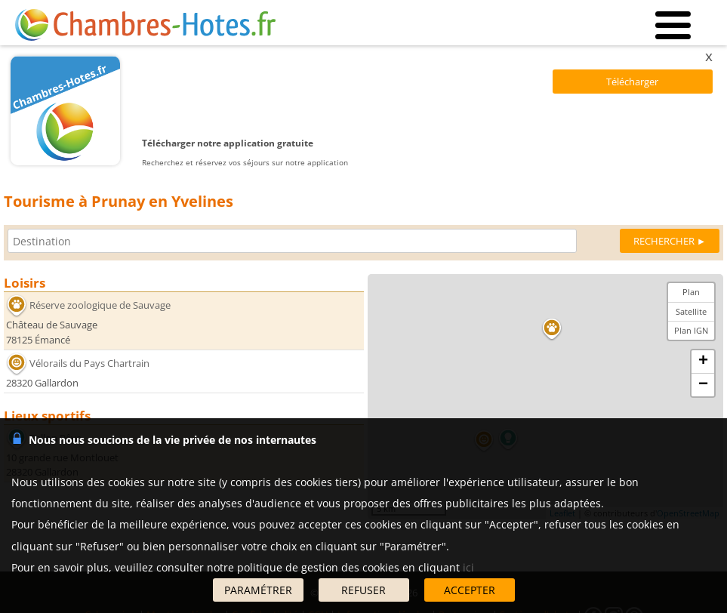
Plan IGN (691, 330)
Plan (691, 291)
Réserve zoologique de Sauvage (100, 305)
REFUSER (363, 590)
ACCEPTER (469, 590)
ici (468, 567)
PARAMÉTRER (258, 590)
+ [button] (703, 361)
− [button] (703, 385)
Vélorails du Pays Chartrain (89, 363)
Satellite (691, 311)
